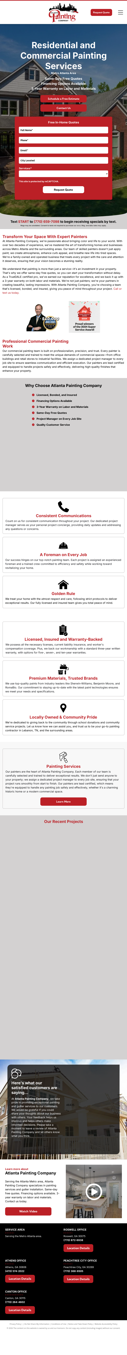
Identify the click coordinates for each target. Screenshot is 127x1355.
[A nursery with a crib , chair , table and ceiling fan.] (64, 954)
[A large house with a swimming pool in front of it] (64, 1056)
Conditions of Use (58, 1352)
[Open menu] (120, 12)
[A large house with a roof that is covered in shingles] (64, 853)
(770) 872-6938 (73, 1268)
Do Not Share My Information (36, 1352)
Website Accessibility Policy (106, 1352)
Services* (25, 168)
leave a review (35, 1156)
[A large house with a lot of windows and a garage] (64, 1005)
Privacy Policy (15, 1352)
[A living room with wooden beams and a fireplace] (64, 904)
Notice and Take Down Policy (80, 1352)
